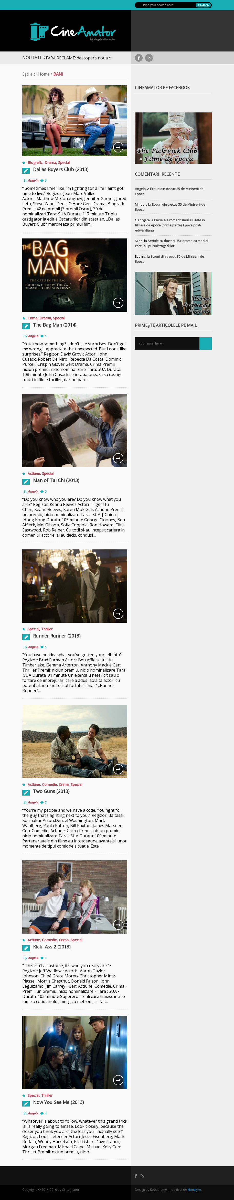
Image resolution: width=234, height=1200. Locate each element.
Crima (32, 318)
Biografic (35, 162)
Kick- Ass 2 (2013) (51, 946)
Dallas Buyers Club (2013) (60, 169)
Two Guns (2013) (51, 791)
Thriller (46, 629)
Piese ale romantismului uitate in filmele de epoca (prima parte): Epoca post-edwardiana (170, 225)
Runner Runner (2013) (56, 636)
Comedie (49, 784)
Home (44, 74)
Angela (33, 180)
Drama (50, 162)
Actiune (34, 473)
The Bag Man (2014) (54, 325)
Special (64, 162)
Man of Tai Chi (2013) (56, 480)
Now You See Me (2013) (58, 1102)
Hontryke (194, 1189)
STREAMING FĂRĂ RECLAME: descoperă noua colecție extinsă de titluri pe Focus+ (101, 58)
